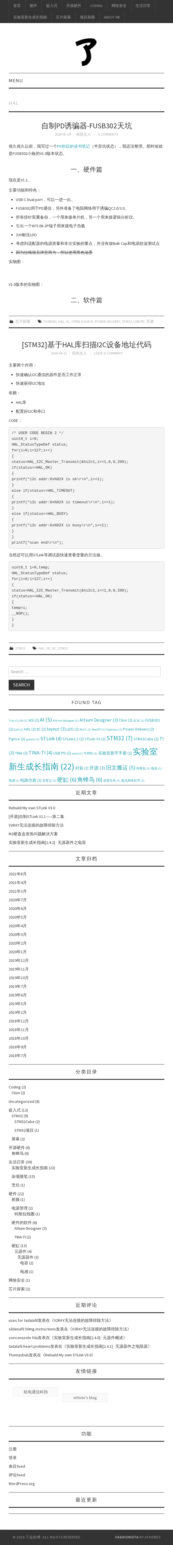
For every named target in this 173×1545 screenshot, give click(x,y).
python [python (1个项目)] (33, 739)
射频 (16, 1199)
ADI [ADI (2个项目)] (33, 720)
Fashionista (127, 1537)
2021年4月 (18, 882)
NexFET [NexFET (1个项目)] (99, 729)
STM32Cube (24, 1121)
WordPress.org (22, 1483)
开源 (150, 321)
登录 (13, 1457)
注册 (13, 1449)
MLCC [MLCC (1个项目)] (85, 729)
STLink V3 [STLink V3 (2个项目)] (95, 738)
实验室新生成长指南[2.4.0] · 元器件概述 (88, 1337)
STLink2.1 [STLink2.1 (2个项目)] (73, 738)
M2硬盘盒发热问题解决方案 (33, 833)
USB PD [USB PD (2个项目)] (62, 753)
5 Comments (108, 134)
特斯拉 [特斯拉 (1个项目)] (143, 768)
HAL (61, 321)
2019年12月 (19, 960)
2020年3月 (18, 934)
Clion (16, 1092)
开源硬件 (73, 5)
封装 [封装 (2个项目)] (82, 768)
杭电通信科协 (36, 1391)
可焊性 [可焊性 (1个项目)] (90, 753)
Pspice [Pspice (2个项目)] (17, 738)
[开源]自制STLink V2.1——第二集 (36, 816)
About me (112, 17)
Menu (16, 80)
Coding (96, 5)
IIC (68, 321)
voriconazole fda (23, 1337)
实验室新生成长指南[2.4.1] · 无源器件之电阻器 (107, 1346)
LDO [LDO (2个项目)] (73, 729)
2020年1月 (18, 951)
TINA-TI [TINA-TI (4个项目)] (40, 753)
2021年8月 (18, 873)
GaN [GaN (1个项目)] (18, 729)
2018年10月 (19, 1038)
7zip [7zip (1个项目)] (14, 720)
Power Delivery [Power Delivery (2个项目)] (138, 729)
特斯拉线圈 (24, 1214)
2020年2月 (18, 943)
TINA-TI (20, 1237)
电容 (24, 1263)
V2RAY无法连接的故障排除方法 (36, 825)
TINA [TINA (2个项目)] (21, 753)
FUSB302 (50, 321)
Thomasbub (19, 1355)
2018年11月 (19, 1029)
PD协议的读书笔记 (73, 146)
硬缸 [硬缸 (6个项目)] (66, 779)
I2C (48, 648)
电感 (24, 1271)
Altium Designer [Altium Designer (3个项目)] (99, 720)
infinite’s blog (85, 1397)
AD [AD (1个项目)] (23, 720)
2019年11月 (19, 969)
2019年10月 (19, 977)
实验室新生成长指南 (30, 17)
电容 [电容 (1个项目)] (156, 768)
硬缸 (16, 1245)
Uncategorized (21, 1101)
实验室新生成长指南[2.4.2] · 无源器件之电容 (47, 842)
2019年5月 (18, 1003)
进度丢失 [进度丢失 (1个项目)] (111, 780)
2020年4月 (18, 925)
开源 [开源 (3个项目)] (97, 768)
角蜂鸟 (18, 1153)
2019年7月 (18, 986)
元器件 (20, 1251)
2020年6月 (18, 908)
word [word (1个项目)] (77, 753)
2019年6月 (18, 995)
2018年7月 (18, 1055)
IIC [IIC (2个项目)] (41, 729)
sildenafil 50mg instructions (32, 1329)
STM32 (127, 321)
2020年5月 (18, 917)
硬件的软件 (22, 1222)
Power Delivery (107, 321)
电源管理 (20, 1208)
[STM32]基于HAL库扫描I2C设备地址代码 (86, 344)
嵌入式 (51, 5)
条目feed (17, 1466)
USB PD (138, 321)
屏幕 (16, 1139)
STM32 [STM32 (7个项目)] (119, 738)
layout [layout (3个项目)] (56, 729)
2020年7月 (18, 899)
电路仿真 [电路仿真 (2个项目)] (31, 780)
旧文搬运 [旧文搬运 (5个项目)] (121, 767)
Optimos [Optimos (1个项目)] (114, 729)
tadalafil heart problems (29, 1346)
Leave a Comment (108, 353)
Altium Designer (28, 1228)
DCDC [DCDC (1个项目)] (138, 720)
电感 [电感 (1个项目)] (14, 780)
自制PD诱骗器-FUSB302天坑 (86, 125)
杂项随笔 (20, 1176)
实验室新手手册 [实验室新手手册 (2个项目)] (115, 753)
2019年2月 (18, 1012)
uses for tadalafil (23, 1320)
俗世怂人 (83, 134)
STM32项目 (24, 1130)
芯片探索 (63, 17)
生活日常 (143, 5)
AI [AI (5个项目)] (46, 719)
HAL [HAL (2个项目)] (30, 729)
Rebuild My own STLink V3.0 (32, 807)
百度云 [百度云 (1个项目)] (49, 780)
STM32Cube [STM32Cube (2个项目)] (146, 738)
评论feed (17, 1475)
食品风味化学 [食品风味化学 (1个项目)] (132, 780)
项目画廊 (87, 17)
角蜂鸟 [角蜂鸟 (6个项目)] (89, 779)
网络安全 (119, 5)
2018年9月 (18, 1047)
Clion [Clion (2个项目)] (125, 720)
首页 (17, 5)
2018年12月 (19, 1021)
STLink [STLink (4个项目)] (51, 738)
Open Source (82, 321)
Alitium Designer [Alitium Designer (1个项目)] (66, 720)
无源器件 (25, 1257)
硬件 (33, 5)
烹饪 (16, 1185)
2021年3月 (18, 891)
